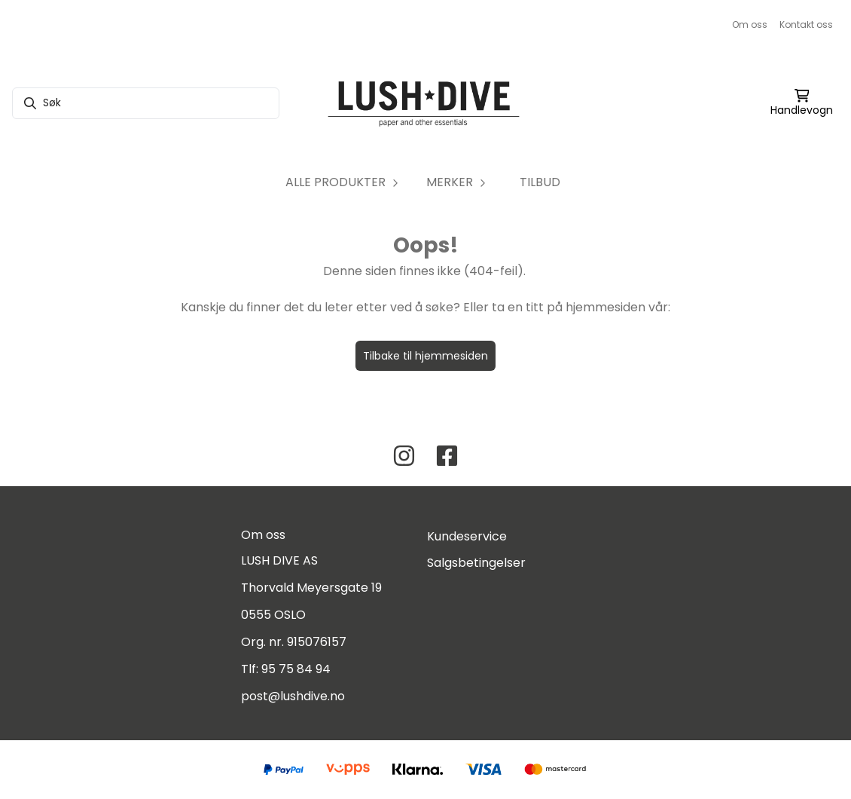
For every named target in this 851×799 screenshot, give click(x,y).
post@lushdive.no (293, 696)
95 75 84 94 (296, 669)
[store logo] (425, 103)
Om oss (749, 24)
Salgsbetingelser (476, 562)
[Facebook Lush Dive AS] (447, 455)
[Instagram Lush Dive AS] (404, 455)
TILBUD (540, 182)
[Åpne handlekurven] (801, 103)
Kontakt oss (806, 24)
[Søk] (145, 103)
